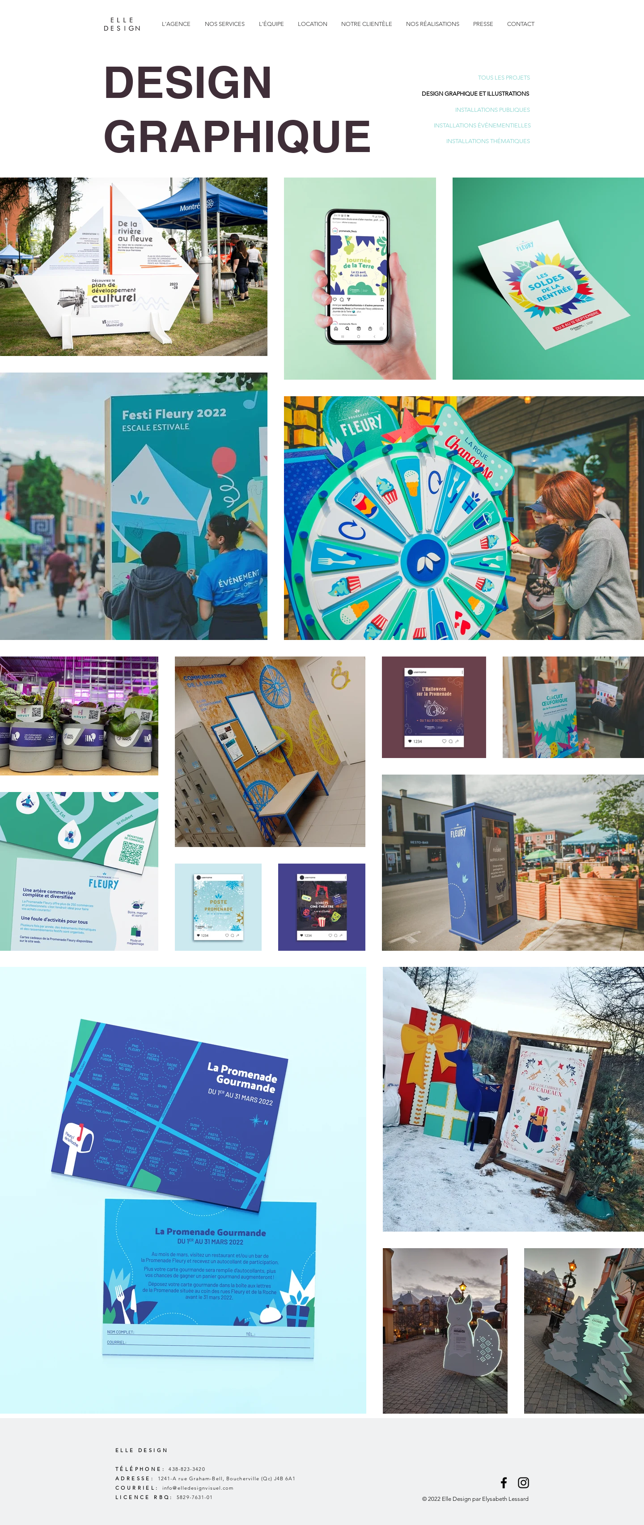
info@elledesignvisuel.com (198, 1488)
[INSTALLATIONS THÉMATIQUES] (487, 141)
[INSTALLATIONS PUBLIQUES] (492, 110)
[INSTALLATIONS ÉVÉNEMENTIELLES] (482, 126)
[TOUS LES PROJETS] (504, 78)
